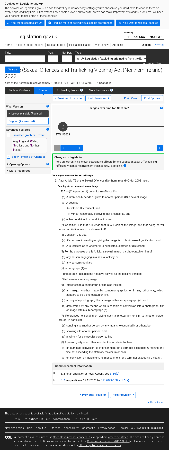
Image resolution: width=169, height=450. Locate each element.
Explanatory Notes (68, 90)
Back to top (157, 402)
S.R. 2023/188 (109, 380)
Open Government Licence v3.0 (72, 437)
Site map (55, 428)
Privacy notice (106, 428)
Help (29, 428)
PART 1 (73, 83)
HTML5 (16, 419)
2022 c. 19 (60, 83)
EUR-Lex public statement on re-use (100, 445)
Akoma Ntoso (61, 419)
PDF (41, 419)
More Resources (99, 90)
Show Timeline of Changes (29, 156)
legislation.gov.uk (31, 35)
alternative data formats (66, 413)
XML (48, 419)
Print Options (152, 98)
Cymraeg (159, 44)
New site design (14, 428)
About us (41, 428)
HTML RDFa (78, 419)
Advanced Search (153, 63)
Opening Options (18, 164)
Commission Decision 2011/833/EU (108, 441)
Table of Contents (19, 90)
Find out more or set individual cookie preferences (82, 22)
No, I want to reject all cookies (140, 22)
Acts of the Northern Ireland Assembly (27, 83)
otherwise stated (118, 437)
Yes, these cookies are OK (26, 22)
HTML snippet (30, 419)
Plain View (130, 98)
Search (12, 69)
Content (43, 90)
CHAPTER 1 (89, 83)
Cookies (124, 428)
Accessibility (71, 428)
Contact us (88, 428)
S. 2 (63, 380)
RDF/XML (92, 419)
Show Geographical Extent (28, 135)
